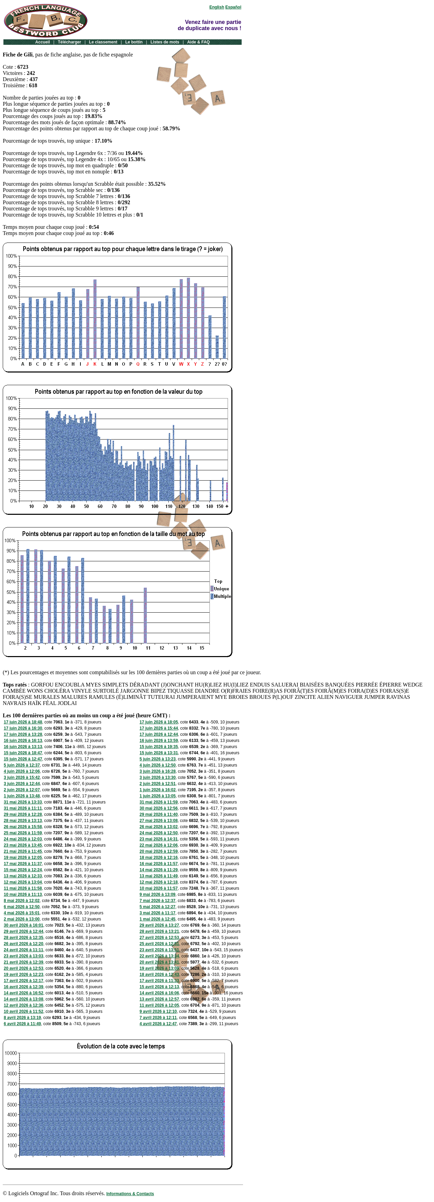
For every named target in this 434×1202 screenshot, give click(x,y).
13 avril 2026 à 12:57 (159, 999)
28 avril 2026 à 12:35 (23, 937)
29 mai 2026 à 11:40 (159, 814)
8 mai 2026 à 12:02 (22, 900)
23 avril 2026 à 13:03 (23, 956)
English (216, 7)
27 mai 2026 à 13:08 (159, 820)
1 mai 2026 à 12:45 (158, 919)
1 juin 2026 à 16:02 (158, 789)
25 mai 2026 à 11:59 (23, 833)
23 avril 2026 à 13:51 (159, 950)
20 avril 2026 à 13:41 (159, 962)
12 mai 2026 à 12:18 (159, 882)
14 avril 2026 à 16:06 (159, 993)
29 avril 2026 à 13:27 (159, 925)
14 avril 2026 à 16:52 (23, 993)
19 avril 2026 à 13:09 (159, 968)
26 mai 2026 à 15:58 (23, 826)
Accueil (42, 42)
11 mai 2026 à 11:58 (23, 888)
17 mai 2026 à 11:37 (23, 863)
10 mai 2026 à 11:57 (159, 888)
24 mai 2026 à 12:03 (23, 839)
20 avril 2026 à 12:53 (23, 968)
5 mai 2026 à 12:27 (158, 906)
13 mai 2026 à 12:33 (23, 876)
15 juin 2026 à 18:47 (23, 752)
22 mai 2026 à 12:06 (159, 845)
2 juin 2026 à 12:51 (158, 783)
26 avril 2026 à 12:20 (23, 943)
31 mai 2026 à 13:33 (23, 802)
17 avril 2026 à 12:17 (23, 980)
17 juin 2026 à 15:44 (159, 728)
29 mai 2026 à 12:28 (23, 814)
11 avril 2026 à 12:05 (159, 1005)
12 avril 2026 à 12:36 (23, 1005)
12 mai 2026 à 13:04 (23, 882)
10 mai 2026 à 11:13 (23, 894)
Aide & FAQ (198, 42)
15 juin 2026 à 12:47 (23, 759)
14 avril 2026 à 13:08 (23, 999)
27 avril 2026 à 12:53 (159, 937)
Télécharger (69, 42)
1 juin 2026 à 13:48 (22, 796)
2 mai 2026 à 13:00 (22, 919)
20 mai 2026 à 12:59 (159, 851)
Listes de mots (165, 42)
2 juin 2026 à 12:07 (22, 789)
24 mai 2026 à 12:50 (159, 833)
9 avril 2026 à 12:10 (158, 1011)
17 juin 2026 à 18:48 (23, 722)
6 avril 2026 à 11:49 (22, 1023)
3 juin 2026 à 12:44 (22, 783)
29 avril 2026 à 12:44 (23, 931)
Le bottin (134, 42)
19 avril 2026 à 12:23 (23, 974)
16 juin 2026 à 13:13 (23, 746)
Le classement (103, 42)
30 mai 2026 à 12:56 (159, 808)
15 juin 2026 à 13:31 (159, 752)
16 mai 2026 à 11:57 (159, 863)
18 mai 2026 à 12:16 (159, 857)
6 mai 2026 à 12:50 (22, 906)
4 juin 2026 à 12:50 (158, 765)
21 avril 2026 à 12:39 (23, 962)
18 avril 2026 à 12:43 (159, 974)
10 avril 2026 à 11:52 (23, 1011)
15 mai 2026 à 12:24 (23, 869)
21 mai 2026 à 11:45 (23, 851)
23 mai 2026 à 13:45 (23, 845)
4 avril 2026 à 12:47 (158, 1023)
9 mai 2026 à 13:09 (158, 894)
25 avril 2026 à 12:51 (159, 943)
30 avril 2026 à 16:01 (23, 925)
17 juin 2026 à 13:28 (23, 734)
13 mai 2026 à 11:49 (159, 876)
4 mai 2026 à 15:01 (22, 913)
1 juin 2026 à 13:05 (158, 796)
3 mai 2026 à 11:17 (158, 913)
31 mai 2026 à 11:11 (23, 808)
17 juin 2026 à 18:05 (159, 722)
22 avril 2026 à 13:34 (159, 956)
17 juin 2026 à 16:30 (23, 728)
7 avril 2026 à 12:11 (158, 1017)
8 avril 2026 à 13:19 (22, 1017)
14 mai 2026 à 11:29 (159, 869)
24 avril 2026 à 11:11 (23, 950)
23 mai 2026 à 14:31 (159, 839)
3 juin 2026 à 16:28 (158, 771)
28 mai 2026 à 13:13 (23, 820)
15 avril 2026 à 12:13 (159, 986)
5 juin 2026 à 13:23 (158, 759)
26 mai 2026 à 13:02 (159, 826)
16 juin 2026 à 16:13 (23, 740)
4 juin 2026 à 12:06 (22, 771)
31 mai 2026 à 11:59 (159, 802)
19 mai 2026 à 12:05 (23, 857)
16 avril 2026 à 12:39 (23, 986)
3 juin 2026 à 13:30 (158, 777)
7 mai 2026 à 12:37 (158, 900)
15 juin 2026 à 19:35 (159, 746)
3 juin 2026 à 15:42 (22, 777)
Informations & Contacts (130, 1193)
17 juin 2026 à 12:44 (159, 734)
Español (233, 7)
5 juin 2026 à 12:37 (22, 765)
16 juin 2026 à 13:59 (159, 740)
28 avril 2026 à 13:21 (159, 931)
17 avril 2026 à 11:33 (159, 980)
